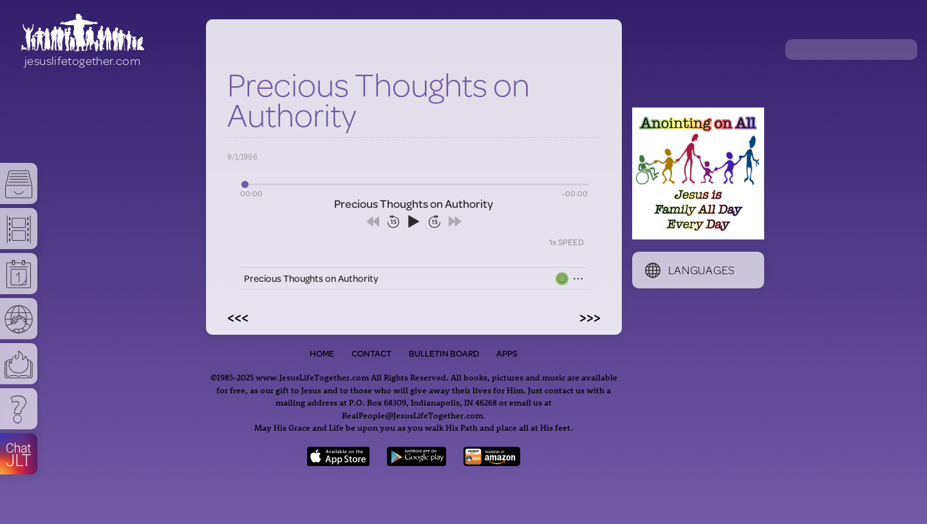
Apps (507, 353)
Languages (690, 269)
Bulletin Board (444, 353)
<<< (237, 316)
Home (322, 353)
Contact (371, 353)
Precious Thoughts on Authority (311, 278)
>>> (590, 316)
